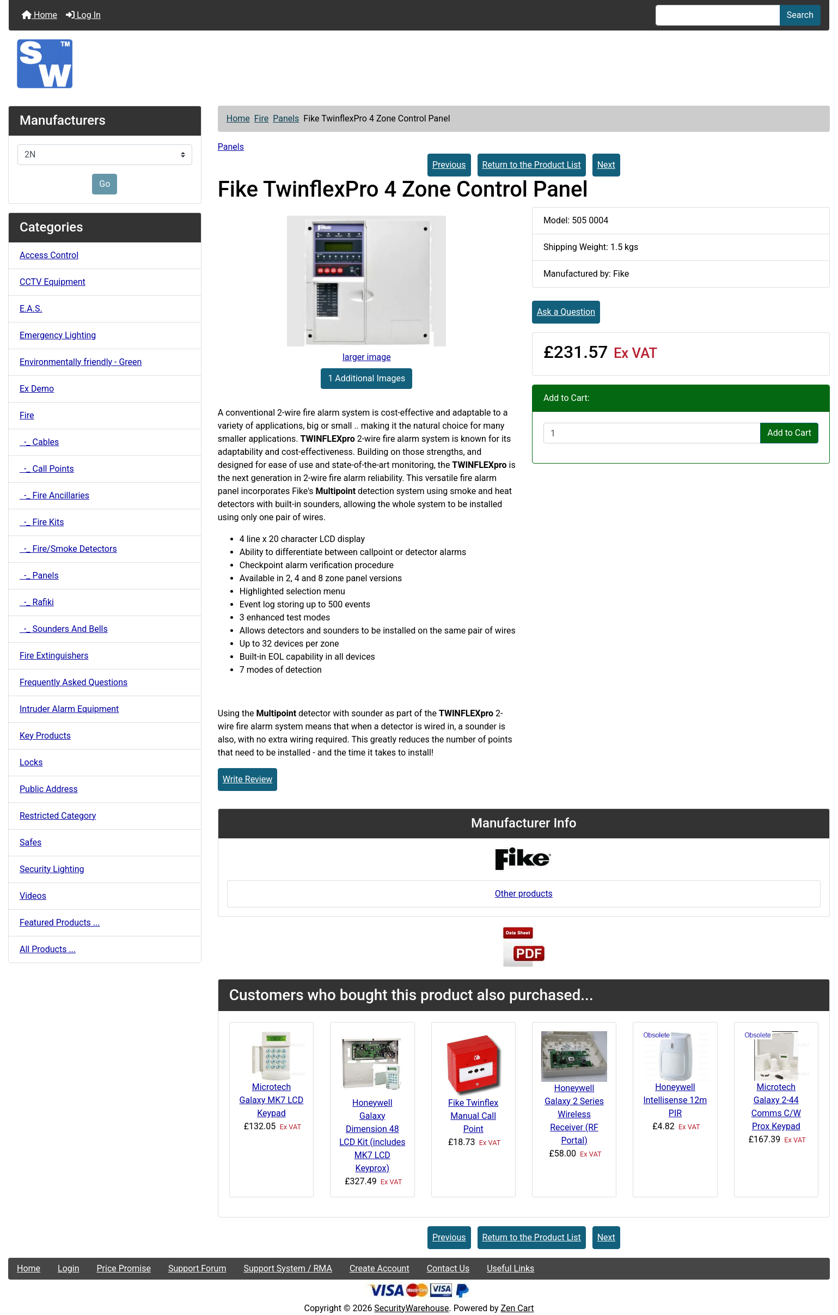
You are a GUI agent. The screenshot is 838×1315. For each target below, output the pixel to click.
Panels (286, 118)
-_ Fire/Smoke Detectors (68, 549)
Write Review (247, 779)
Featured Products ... (60, 922)
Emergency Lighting (58, 335)
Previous (449, 165)
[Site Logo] (419, 63)
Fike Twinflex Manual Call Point (473, 1116)
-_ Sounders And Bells (64, 629)
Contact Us (448, 1268)
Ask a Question (566, 312)
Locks (31, 762)
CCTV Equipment (52, 282)
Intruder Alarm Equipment (69, 709)
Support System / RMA (287, 1268)
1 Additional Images (366, 378)
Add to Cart (789, 433)
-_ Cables (39, 442)
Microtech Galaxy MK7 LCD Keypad (272, 1100)
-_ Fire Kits (42, 522)
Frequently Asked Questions (73, 682)
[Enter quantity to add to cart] (652, 433)
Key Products (45, 735)
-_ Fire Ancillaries (54, 495)
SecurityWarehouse (411, 1308)
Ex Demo (37, 388)
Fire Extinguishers (54, 655)
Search (800, 15)
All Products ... (48, 949)
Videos (33, 896)
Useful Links (510, 1268)
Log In (83, 15)
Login (68, 1268)
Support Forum (197, 1268)
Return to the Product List (531, 165)
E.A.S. (31, 308)
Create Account (379, 1268)
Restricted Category (58, 816)
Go (104, 184)
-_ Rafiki (37, 602)
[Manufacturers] (104, 154)
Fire (261, 118)
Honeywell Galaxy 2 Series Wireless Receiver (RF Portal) (574, 1114)
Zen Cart (517, 1308)
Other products (524, 893)
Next (606, 165)
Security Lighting (52, 869)
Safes (30, 842)
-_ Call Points (47, 469)
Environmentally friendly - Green (81, 362)
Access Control (49, 255)
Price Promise (124, 1268)
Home (39, 15)
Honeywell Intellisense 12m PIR (675, 1100)
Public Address (49, 789)
